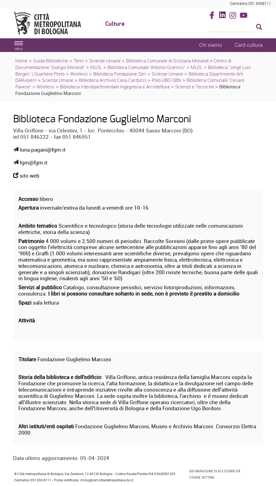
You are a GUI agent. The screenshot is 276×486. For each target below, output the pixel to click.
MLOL (96, 67)
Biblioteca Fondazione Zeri (119, 74)
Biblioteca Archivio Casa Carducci (112, 80)
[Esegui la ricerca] (259, 27)
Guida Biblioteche (50, 60)
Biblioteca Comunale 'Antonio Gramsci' (147, 67)
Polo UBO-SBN (166, 80)
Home (21, 60)
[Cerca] (235, 27)
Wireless (79, 74)
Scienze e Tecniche (194, 86)
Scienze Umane (105, 60)
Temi (79, 60)
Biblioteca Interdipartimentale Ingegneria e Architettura (115, 86)
